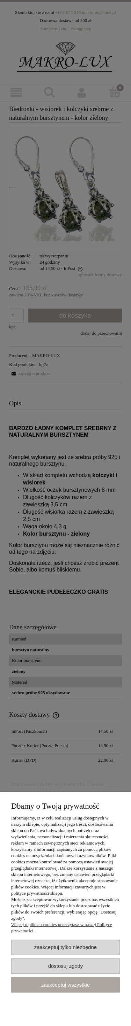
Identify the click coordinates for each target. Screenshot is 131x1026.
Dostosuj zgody (65, 966)
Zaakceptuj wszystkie (65, 985)
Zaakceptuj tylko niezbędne (65, 947)
